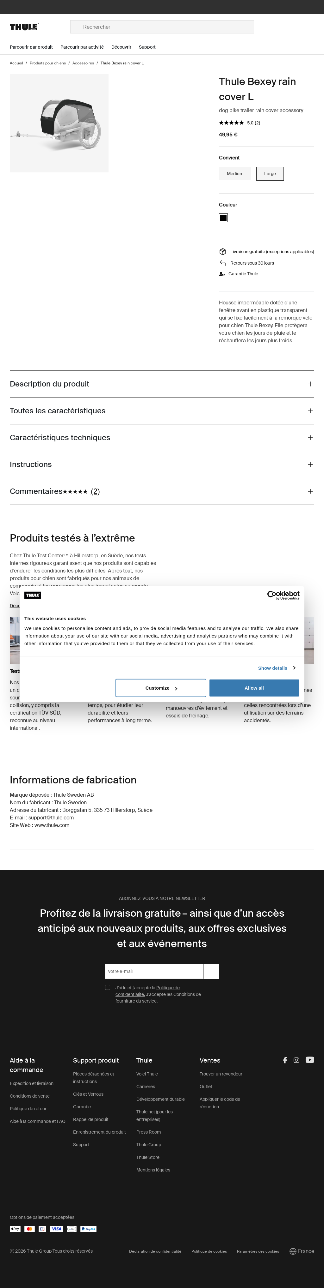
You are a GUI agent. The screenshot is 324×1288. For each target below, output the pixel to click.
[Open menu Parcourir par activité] (85, 47)
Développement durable (160, 1099)
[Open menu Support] (151, 47)
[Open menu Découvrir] (125, 47)
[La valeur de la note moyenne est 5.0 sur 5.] (237, 122)
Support (81, 1144)
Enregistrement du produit (99, 1132)
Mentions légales (153, 1170)
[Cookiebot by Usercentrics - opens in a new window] (272, 595)
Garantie (82, 1107)
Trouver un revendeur (221, 1074)
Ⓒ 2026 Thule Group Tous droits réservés (51, 1251)
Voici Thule (147, 1074)
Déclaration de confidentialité (155, 1251)
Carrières (145, 1086)
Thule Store (147, 1157)
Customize (161, 688)
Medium (235, 174)
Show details (273, 667)
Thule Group (148, 1144)
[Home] (40, 27)
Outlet (206, 1086)
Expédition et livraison (31, 1083)
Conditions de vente (30, 1096)
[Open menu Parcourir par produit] (35, 47)
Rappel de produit (91, 1119)
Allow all (254, 688)
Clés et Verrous (88, 1094)
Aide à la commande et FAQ (37, 1121)
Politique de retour (28, 1108)
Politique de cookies (209, 1251)
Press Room (148, 1132)
